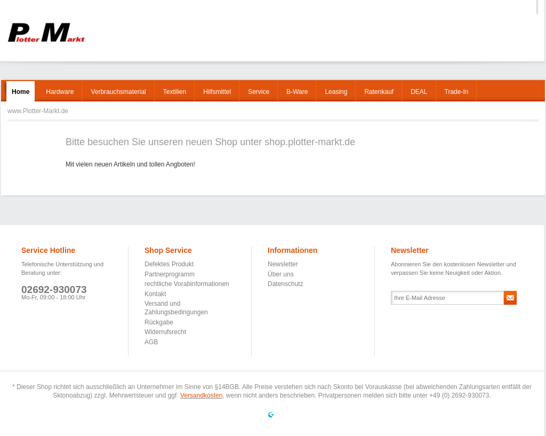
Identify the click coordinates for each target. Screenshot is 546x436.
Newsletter (283, 264)
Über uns (281, 274)
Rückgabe (158, 322)
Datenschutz (285, 284)
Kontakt (155, 294)
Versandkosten (201, 395)
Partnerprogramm (169, 274)
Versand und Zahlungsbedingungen (176, 308)
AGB (151, 342)
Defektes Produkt (169, 264)
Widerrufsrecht (165, 332)
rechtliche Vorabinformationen (186, 284)
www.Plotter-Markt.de (46, 32)
